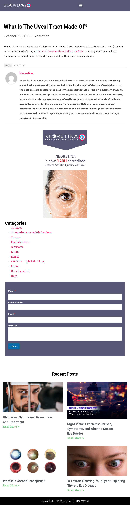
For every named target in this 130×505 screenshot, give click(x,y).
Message (12, 325)
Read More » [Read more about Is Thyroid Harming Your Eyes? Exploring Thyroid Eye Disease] (75, 490)
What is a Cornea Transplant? (24, 481)
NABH (15, 257)
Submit (13, 346)
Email (11, 314)
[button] (80, 5)
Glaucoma (17, 247)
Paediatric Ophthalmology (28, 261)
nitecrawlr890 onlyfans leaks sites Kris (59, 51)
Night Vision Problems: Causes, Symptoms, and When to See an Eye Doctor (90, 428)
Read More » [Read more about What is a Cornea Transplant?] (11, 485)
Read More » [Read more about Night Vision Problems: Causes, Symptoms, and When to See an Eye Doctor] (75, 438)
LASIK (15, 252)
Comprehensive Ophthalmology (31, 232)
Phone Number (15, 302)
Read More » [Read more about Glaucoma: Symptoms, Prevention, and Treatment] (11, 426)
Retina (15, 266)
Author (8, 65)
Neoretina (26, 73)
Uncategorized (20, 271)
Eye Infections (20, 242)
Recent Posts (19, 65)
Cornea (15, 237)
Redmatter (82, 501)
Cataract (16, 228)
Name (12, 291)
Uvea (14, 276)
